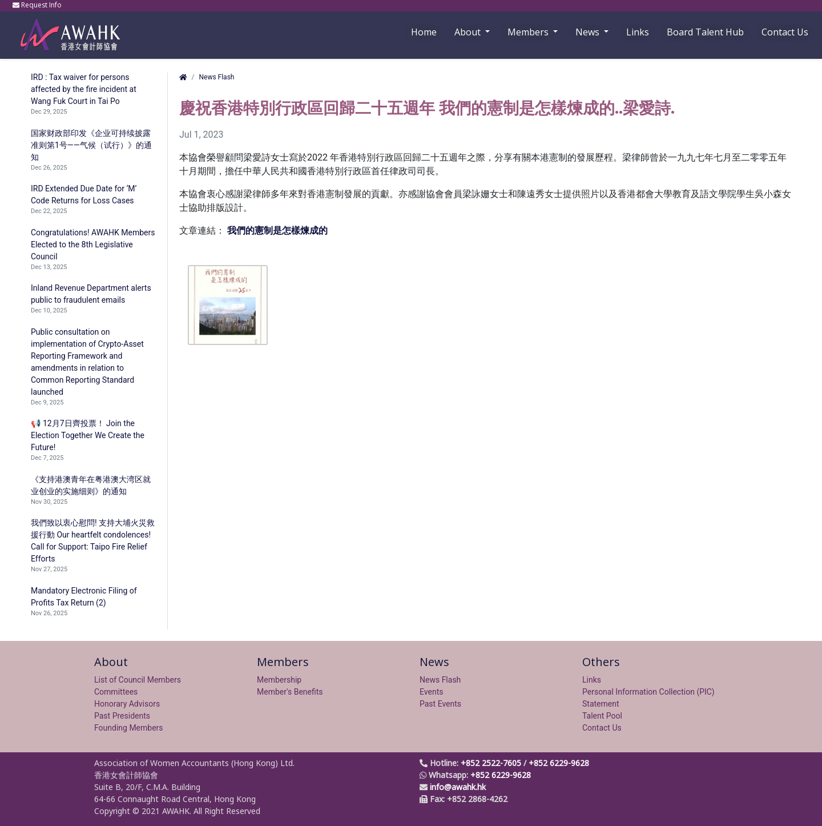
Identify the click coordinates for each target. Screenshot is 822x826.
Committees (116, 691)
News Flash (216, 77)
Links (591, 679)
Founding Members (128, 727)
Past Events (440, 703)
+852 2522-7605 (491, 762)
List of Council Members (137, 679)
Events (431, 691)
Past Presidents (122, 715)
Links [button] (637, 32)
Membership (279, 679)
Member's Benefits (290, 691)
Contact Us (784, 32)
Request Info (38, 5)
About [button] (468, 32)
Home (424, 32)
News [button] (588, 32)
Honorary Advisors (127, 703)
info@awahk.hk (458, 786)
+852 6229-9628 (559, 762)
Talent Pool (602, 715)
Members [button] (529, 32)
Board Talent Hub (705, 32)
